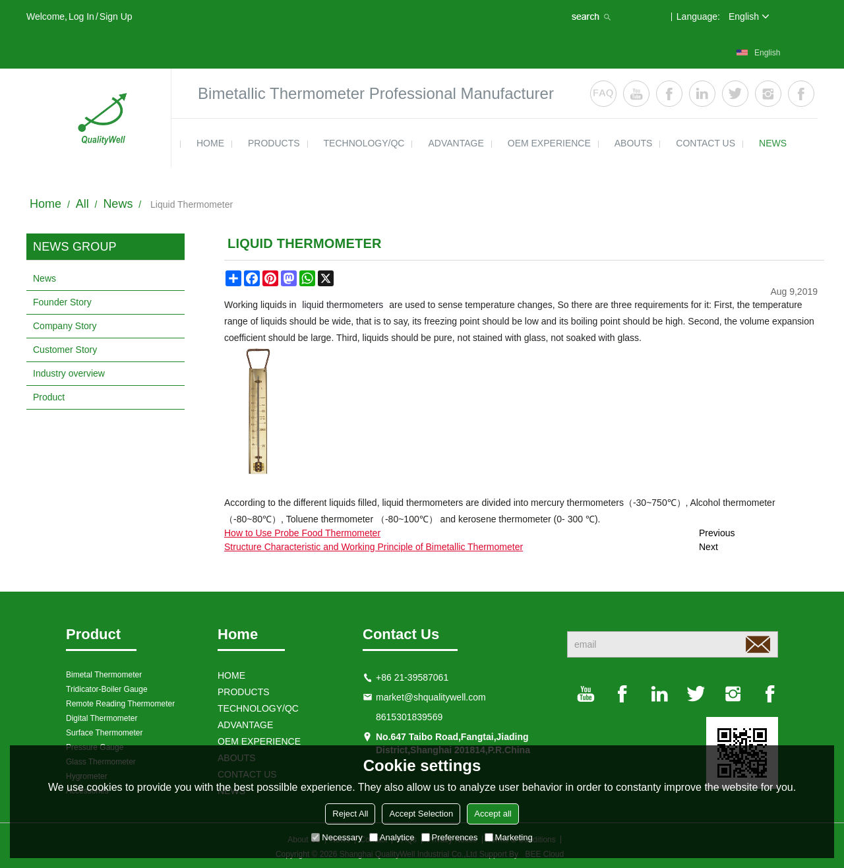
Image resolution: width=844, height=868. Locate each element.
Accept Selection (421, 814)
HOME (210, 143)
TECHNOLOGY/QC (364, 143)
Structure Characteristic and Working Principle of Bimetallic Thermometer (373, 547)
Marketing (509, 837)
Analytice (392, 837)
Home (45, 203)
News (118, 203)
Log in (81, 16)
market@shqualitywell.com (431, 697)
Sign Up (116, 16)
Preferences (449, 837)
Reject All (350, 814)
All (82, 203)
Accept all (492, 814)
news (773, 143)
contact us (705, 143)
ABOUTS (634, 143)
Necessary (336, 837)
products (274, 143)
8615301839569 (409, 717)
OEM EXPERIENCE (549, 143)
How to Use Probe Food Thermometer (302, 533)
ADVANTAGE (455, 143)
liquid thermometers (342, 304)
